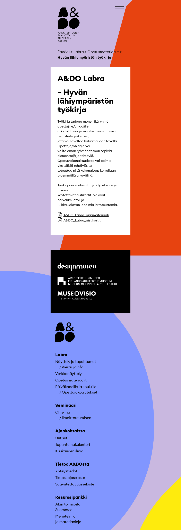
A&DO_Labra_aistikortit (82, 220)
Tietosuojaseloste (70, 477)
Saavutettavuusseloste (74, 484)
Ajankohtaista (70, 431)
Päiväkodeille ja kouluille (75, 386)
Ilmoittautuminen (76, 417)
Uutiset (61, 438)
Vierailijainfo (72, 367)
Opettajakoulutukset (79, 392)
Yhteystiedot (66, 471)
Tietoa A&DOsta (72, 464)
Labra (61, 354)
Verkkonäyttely (68, 373)
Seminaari (66, 405)
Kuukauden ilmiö (69, 451)
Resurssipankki (71, 497)
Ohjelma (62, 412)
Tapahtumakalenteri (72, 444)
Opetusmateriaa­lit (71, 380)
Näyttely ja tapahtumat (75, 361)
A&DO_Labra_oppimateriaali (86, 215)
